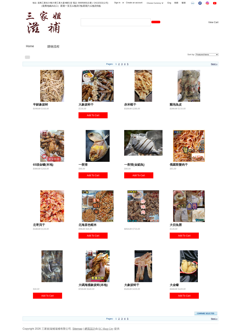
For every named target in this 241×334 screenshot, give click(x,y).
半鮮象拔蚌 (40, 104)
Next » (214, 64)
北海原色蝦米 (87, 225)
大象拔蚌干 (86, 104)
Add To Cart (93, 115)
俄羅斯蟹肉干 (179, 164)
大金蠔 (174, 285)
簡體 (176, 3)
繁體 (184, 3)
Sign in (117, 3)
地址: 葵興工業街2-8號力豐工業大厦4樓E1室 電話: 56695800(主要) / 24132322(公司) (70, 3)
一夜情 (83, 164)
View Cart (213, 22)
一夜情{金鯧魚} (134, 164)
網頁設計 (90, 328)
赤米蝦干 (130, 104)
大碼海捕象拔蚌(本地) (93, 285)
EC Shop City (106, 328)
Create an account (134, 3)
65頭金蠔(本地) (43, 164)
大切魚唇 (176, 225)
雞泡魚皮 (176, 104)
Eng (169, 3)
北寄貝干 (39, 225)
